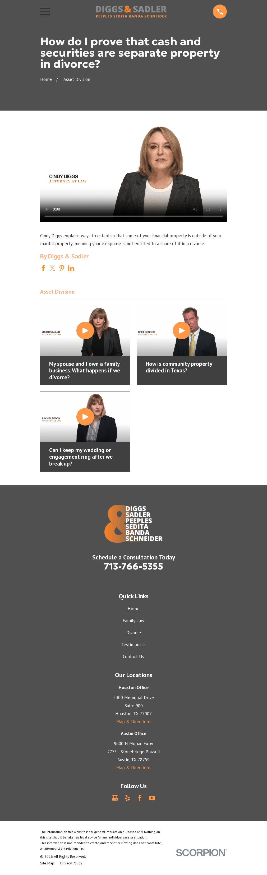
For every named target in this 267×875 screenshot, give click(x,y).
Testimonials (133, 645)
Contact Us (133, 656)
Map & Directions (133, 721)
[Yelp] (127, 798)
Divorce (133, 633)
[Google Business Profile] (115, 798)
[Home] (131, 11)
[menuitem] (47, 863)
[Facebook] (140, 798)
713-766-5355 (133, 566)
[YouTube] (152, 798)
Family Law (133, 620)
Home (133, 609)
